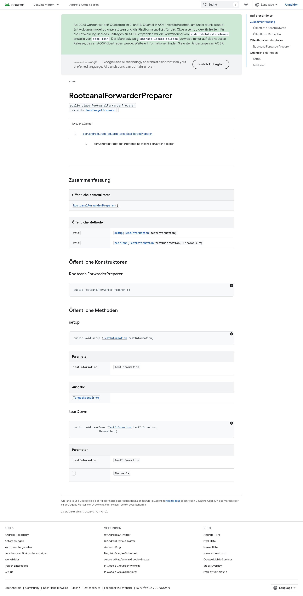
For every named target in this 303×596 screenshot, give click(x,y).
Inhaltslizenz (172, 500)
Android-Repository (17, 534)
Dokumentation (43, 4)
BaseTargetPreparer (100, 110)
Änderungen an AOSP (207, 43)
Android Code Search (84, 4)
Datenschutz (92, 587)
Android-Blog (112, 547)
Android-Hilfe (211, 534)
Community (32, 587)
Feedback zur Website (118, 587)
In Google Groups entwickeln (122, 565)
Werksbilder (12, 559)
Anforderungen (14, 541)
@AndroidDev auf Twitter (119, 541)
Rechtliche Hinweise (55, 587)
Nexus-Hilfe (210, 547)
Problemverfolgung (215, 572)
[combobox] (220, 4)
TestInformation (136, 233)
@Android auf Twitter (117, 534)
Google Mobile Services (217, 559)
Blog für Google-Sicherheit (120, 553)
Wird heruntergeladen (18, 547)
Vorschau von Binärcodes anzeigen (26, 553)
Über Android (13, 587)
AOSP (72, 81)
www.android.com (214, 553)
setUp (118, 233)
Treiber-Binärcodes (16, 565)
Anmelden (291, 4)
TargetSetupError (86, 397)
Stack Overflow (212, 565)
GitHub (9, 572)
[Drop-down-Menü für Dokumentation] (59, 4)
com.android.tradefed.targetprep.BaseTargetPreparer (117, 134)
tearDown (121, 243)
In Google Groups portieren (121, 572)
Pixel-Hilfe (209, 541)
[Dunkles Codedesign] (231, 285)
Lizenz (76, 587)
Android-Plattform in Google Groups (126, 559)
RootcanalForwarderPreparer (94, 205)
